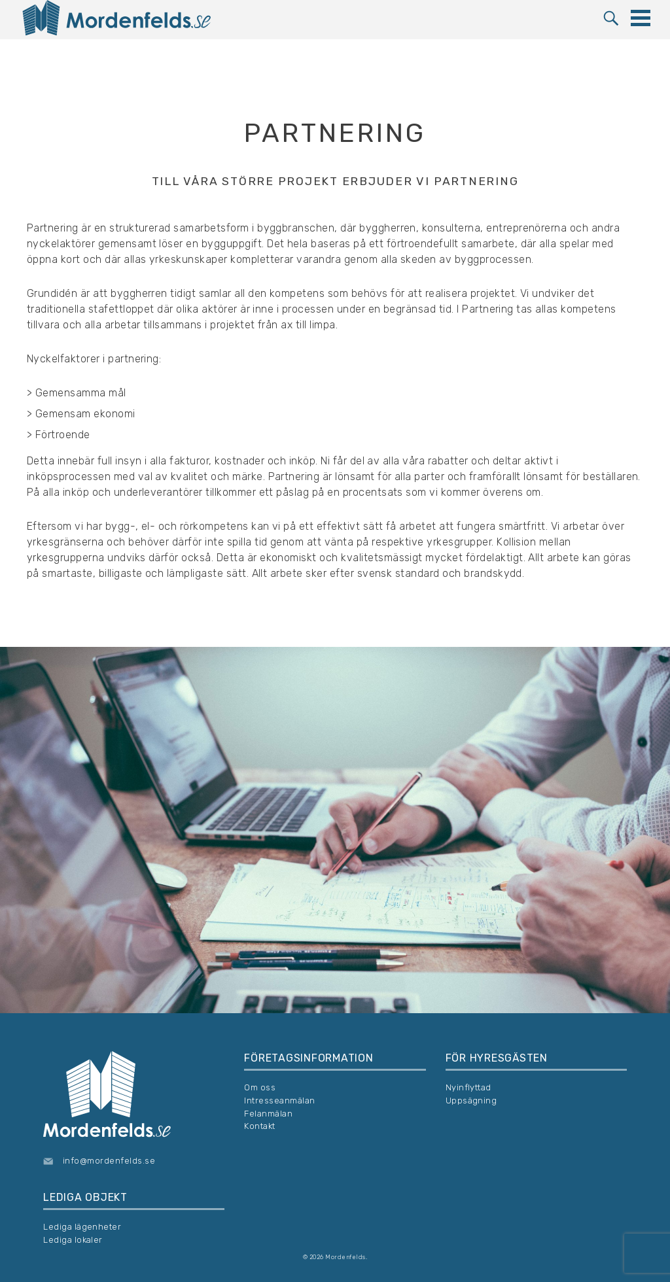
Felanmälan (268, 1113)
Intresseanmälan (279, 1100)
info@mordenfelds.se (109, 1161)
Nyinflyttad (468, 1087)
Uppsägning (471, 1100)
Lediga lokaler (73, 1240)
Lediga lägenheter (82, 1227)
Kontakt (259, 1126)
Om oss (259, 1087)
